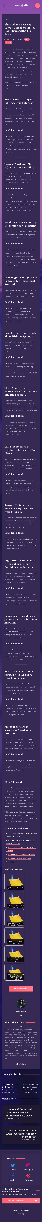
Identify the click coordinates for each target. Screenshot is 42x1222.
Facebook (13, 1177)
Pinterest (28, 1177)
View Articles (21, 1064)
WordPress (26, 1210)
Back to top (21, 1214)
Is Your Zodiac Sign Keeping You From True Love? (30, 1087)
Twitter (13, 1167)
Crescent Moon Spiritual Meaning (21, 855)
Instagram (28, 1167)
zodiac (8, 19)
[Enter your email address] (21, 1200)
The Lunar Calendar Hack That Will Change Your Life (10, 1087)
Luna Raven (21, 1011)
